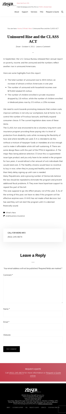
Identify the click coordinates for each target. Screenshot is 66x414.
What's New (11, 212)
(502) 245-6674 (16, 372)
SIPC (56, 401)
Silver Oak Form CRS (23, 3)
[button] (62, 12)
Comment (8, 275)
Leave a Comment (43, 46)
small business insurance (15, 216)
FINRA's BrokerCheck (45, 7)
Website (7, 335)
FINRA (52, 401)
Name (6, 309)
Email (6, 322)
